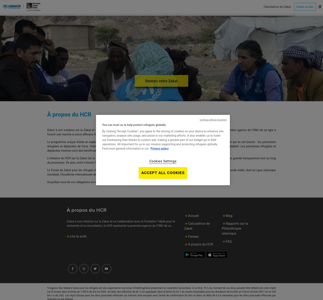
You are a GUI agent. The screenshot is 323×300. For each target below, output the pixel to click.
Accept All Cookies (163, 172)
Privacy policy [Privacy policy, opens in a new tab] (160, 148)
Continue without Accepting (213, 120)
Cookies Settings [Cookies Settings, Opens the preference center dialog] (163, 161)
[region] (163, 150)
